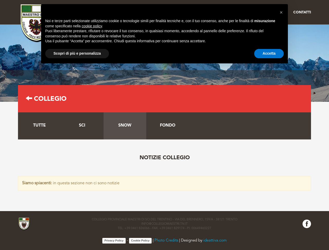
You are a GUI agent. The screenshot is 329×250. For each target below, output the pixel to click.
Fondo (167, 125)
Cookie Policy (140, 240)
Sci (82, 125)
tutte (39, 125)
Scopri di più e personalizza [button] (77, 53)
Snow (124, 125)
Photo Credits (166, 241)
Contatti (302, 12)
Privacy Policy (114, 240)
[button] (281, 12)
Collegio (46, 99)
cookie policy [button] (92, 26)
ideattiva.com (215, 241)
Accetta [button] (269, 53)
